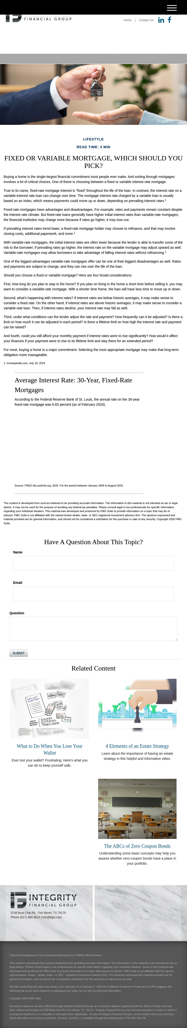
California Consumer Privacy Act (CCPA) (132, 986)
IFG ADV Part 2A (135, 1018)
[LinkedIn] (161, 20)
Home (127, 20)
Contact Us (146, 20)
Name (17, 552)
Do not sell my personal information (100, 990)
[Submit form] (18, 653)
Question (16, 613)
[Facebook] (169, 20)
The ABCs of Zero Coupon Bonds (137, 846)
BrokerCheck (94, 955)
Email (17, 583)
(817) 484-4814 (30, 917)
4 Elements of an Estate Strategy (137, 746)
